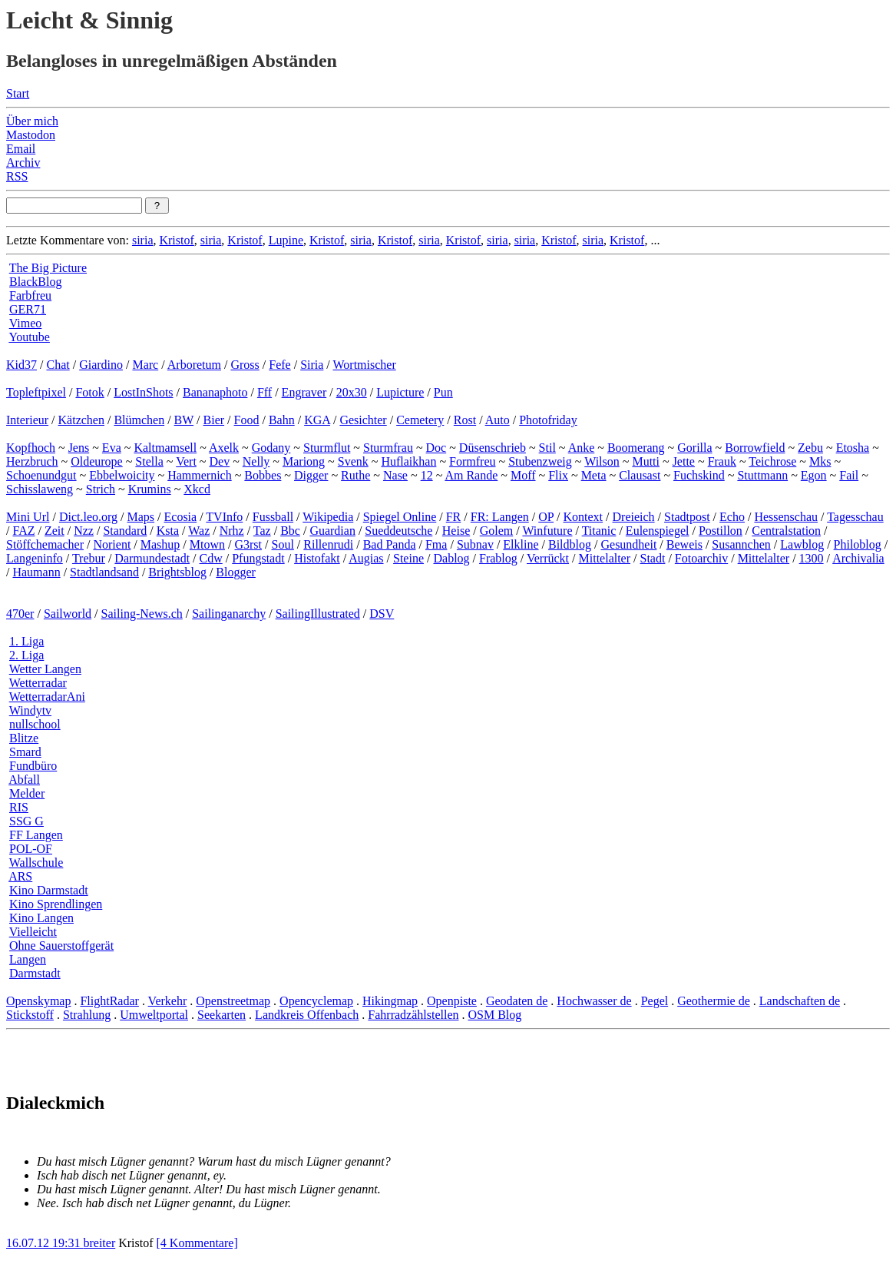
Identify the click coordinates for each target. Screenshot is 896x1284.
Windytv (30, 710)
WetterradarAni (47, 696)
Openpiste (452, 1000)
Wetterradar (38, 682)
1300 (811, 558)
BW (183, 419)
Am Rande (471, 475)
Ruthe (355, 475)
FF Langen (36, 834)
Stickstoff (30, 1014)
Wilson (602, 461)
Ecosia (180, 516)
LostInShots (143, 392)
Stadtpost (687, 516)
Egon (814, 475)
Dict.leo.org (88, 516)
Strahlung (87, 1014)
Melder (27, 793)
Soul (283, 544)
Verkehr (167, 1000)
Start (17, 93)
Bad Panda (389, 544)
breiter (99, 1242)
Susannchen (741, 544)
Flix (558, 475)
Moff (523, 475)
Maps (141, 516)
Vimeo (25, 323)
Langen (27, 959)
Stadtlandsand (104, 572)
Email (20, 148)
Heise (456, 530)
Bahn (282, 419)
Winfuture (547, 530)
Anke (581, 447)
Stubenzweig (540, 461)
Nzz (84, 530)
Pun (443, 392)
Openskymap (38, 1000)
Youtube (29, 336)
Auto (497, 419)
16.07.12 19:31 (44, 1242)
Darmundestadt (152, 558)
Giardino (101, 364)
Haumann (36, 572)
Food (247, 419)
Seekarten (221, 1014)
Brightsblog (177, 572)
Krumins (149, 489)
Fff (264, 392)
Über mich (32, 121)
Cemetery (420, 419)
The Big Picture (48, 267)
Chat (57, 364)
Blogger (236, 572)
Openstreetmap (233, 1000)
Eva (111, 447)
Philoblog (857, 544)
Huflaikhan (408, 461)
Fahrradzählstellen (413, 1014)
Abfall (24, 779)
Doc (436, 447)
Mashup (160, 544)
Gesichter (362, 419)
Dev (219, 461)
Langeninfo (34, 558)
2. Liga (26, 655)
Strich (100, 489)
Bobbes (262, 475)
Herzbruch (32, 461)
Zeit (54, 530)
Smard (25, 751)
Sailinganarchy (229, 613)
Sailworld (67, 613)
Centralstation (786, 530)
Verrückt (548, 558)
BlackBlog (35, 281)
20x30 (351, 392)
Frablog (498, 558)
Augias (366, 558)
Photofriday (548, 419)
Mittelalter (605, 558)
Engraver (304, 392)
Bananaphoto (215, 392)
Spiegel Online (400, 516)
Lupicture (400, 392)
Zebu (810, 447)
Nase (395, 475)
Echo (732, 516)
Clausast (639, 475)
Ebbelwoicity (121, 475)
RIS (18, 807)
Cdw (211, 558)
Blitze (23, 738)
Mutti (646, 461)
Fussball (273, 516)
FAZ (23, 530)
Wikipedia (328, 516)
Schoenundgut (41, 475)
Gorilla (694, 447)
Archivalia (858, 558)
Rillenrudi (328, 544)
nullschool (35, 724)
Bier (214, 419)
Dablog (451, 558)
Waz (199, 530)
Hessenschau (786, 516)
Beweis (684, 544)
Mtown (207, 544)
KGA (317, 419)
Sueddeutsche (398, 530)
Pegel (655, 1000)
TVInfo (224, 516)
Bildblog (569, 544)
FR (453, 516)
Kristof (176, 240)
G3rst (248, 544)
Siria (311, 364)
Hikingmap (390, 1000)
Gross (244, 364)
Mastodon (30, 134)
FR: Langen (500, 516)
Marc (145, 364)
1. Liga (26, 641)
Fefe (279, 364)
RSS (17, 176)
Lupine (286, 240)
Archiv (23, 162)
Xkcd (196, 489)
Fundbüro (33, 765)
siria (143, 240)
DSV (381, 613)
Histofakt (317, 558)
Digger (311, 475)
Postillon (720, 530)
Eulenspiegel (657, 530)
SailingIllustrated (318, 613)
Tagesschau (855, 516)
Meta (594, 475)
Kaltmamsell (165, 447)
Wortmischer (364, 364)
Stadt (653, 558)
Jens (79, 447)
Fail (848, 475)
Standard (125, 530)
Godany (271, 447)
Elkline (520, 544)
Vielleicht (33, 931)
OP (546, 516)
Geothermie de (713, 1000)
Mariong (304, 461)
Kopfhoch (30, 447)
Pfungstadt (258, 558)
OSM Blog (494, 1014)
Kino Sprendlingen (55, 904)
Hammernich (199, 475)
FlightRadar (109, 1000)
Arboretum (194, 364)
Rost (465, 419)
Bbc (290, 530)
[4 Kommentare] (197, 1242)
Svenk (353, 461)
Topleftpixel (36, 392)
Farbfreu (30, 295)
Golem (497, 530)
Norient (112, 544)
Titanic (599, 530)
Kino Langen (41, 917)
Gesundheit (628, 544)
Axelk (224, 447)
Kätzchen (81, 419)
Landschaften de (799, 1000)
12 (427, 475)
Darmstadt (35, 973)
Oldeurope (97, 461)
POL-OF (30, 848)
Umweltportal (154, 1014)
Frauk (722, 461)
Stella (149, 461)
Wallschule (36, 862)
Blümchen (139, 419)
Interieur (27, 419)
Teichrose (772, 461)
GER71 (27, 309)
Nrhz (232, 530)
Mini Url (27, 516)
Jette (684, 461)
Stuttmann (762, 475)
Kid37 (21, 364)
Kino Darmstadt (48, 890)
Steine (408, 558)
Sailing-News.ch (142, 613)
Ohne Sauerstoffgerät (61, 945)
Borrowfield (755, 447)
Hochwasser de (594, 1000)
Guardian (332, 530)
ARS (20, 876)
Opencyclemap (316, 1000)
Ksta (168, 530)
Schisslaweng (39, 489)
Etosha (853, 447)
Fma (436, 544)
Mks (820, 461)
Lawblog (802, 544)
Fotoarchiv (701, 558)
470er (20, 613)
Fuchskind (699, 475)
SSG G (26, 821)
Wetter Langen (45, 668)
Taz (262, 530)
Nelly (256, 461)
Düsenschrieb (492, 447)
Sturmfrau (388, 447)
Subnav (475, 544)
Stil (547, 447)
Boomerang (636, 447)
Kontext (583, 516)
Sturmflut (326, 447)
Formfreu (472, 461)
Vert (186, 461)
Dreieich (634, 516)
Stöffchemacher (45, 544)
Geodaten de (516, 1000)
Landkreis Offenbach (307, 1014)
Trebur (88, 558)
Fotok (89, 392)
